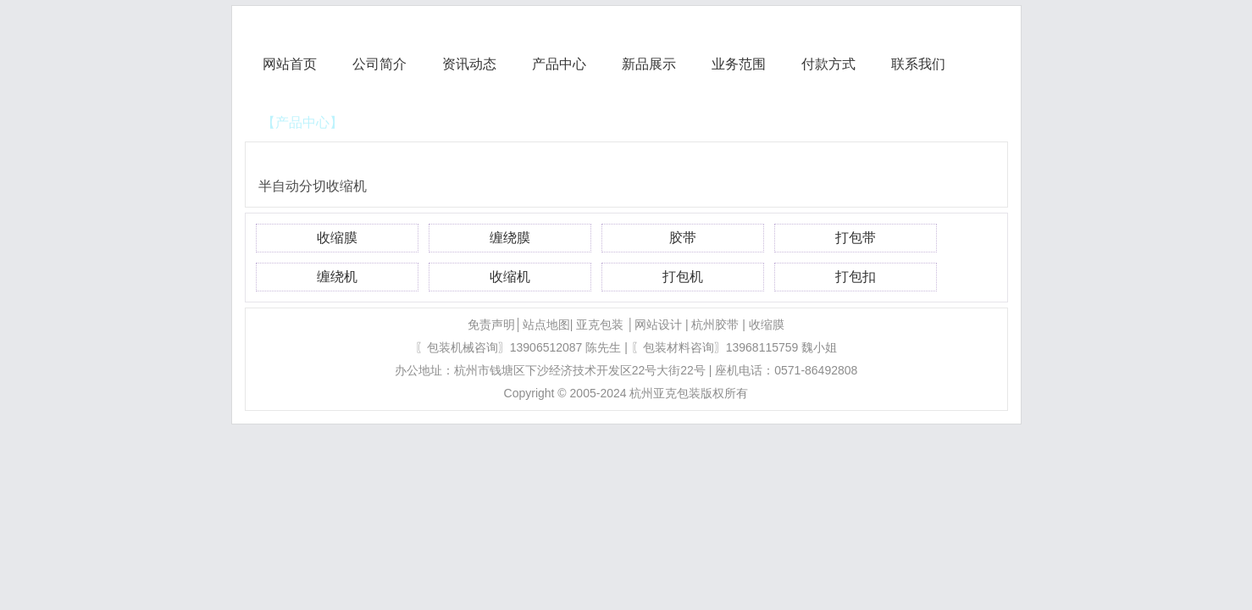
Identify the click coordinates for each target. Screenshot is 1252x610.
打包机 (682, 276)
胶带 (682, 237)
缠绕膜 (510, 237)
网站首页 (290, 64)
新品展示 (649, 64)
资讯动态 (469, 64)
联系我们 (918, 64)
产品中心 (559, 64)
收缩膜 (337, 237)
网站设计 (658, 324)
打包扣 (855, 276)
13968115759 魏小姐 (782, 347)
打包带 (855, 237)
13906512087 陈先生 (566, 347)
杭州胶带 (715, 324)
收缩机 (510, 276)
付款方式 (828, 64)
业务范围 (739, 64)
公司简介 (379, 64)
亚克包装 (599, 324)
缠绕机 (337, 276)
